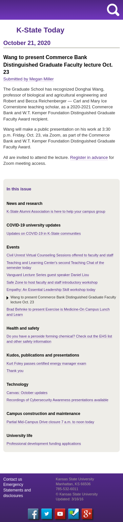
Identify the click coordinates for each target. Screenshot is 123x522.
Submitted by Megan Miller (28, 78)
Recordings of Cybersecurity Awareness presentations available (57, 400)
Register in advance (89, 157)
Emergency (13, 484)
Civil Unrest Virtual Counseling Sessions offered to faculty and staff (60, 255)
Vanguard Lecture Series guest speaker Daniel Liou (48, 275)
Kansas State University (60, 10)
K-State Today (40, 30)
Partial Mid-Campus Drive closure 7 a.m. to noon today (50, 422)
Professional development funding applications (44, 444)
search (113, 9)
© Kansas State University (77, 494)
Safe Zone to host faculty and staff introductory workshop (52, 282)
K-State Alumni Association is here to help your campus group (56, 211)
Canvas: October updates (27, 393)
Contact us (12, 479)
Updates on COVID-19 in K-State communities (44, 233)
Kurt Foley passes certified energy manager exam (46, 363)
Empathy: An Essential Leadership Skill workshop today (51, 290)
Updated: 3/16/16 (69, 499)
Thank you (15, 371)
